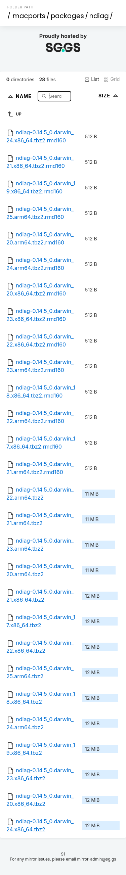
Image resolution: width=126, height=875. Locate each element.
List (91, 79)
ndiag (99, 15)
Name (24, 96)
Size (109, 95)
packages (67, 15)
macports (28, 15)
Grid (111, 79)
